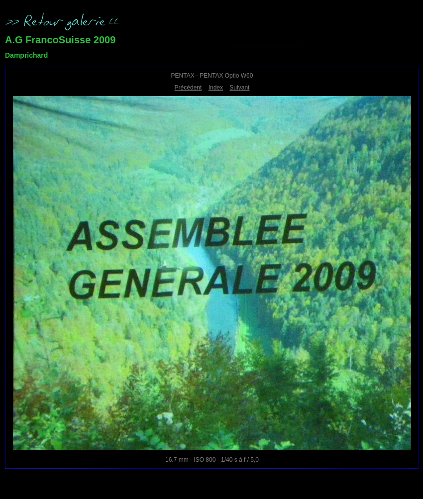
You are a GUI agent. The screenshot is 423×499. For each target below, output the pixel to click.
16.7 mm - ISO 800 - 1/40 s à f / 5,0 (212, 459)
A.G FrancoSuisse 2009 (60, 39)
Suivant (239, 87)
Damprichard (26, 55)
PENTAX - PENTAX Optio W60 (212, 75)
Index (216, 87)
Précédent (188, 87)
